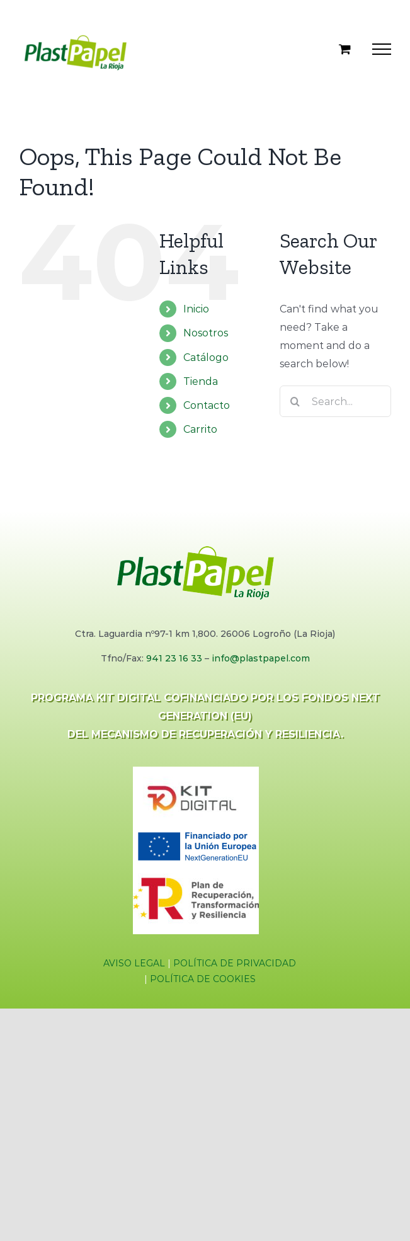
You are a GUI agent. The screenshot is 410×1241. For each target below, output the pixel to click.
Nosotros (205, 333)
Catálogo (206, 357)
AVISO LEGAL (134, 963)
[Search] (295, 401)
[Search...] (335, 401)
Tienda (200, 381)
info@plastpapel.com (261, 658)
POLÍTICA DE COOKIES (203, 979)
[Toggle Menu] (382, 49)
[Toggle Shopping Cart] (345, 48)
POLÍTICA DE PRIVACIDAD (234, 963)
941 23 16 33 (174, 658)
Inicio (196, 309)
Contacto (206, 405)
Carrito (200, 429)
